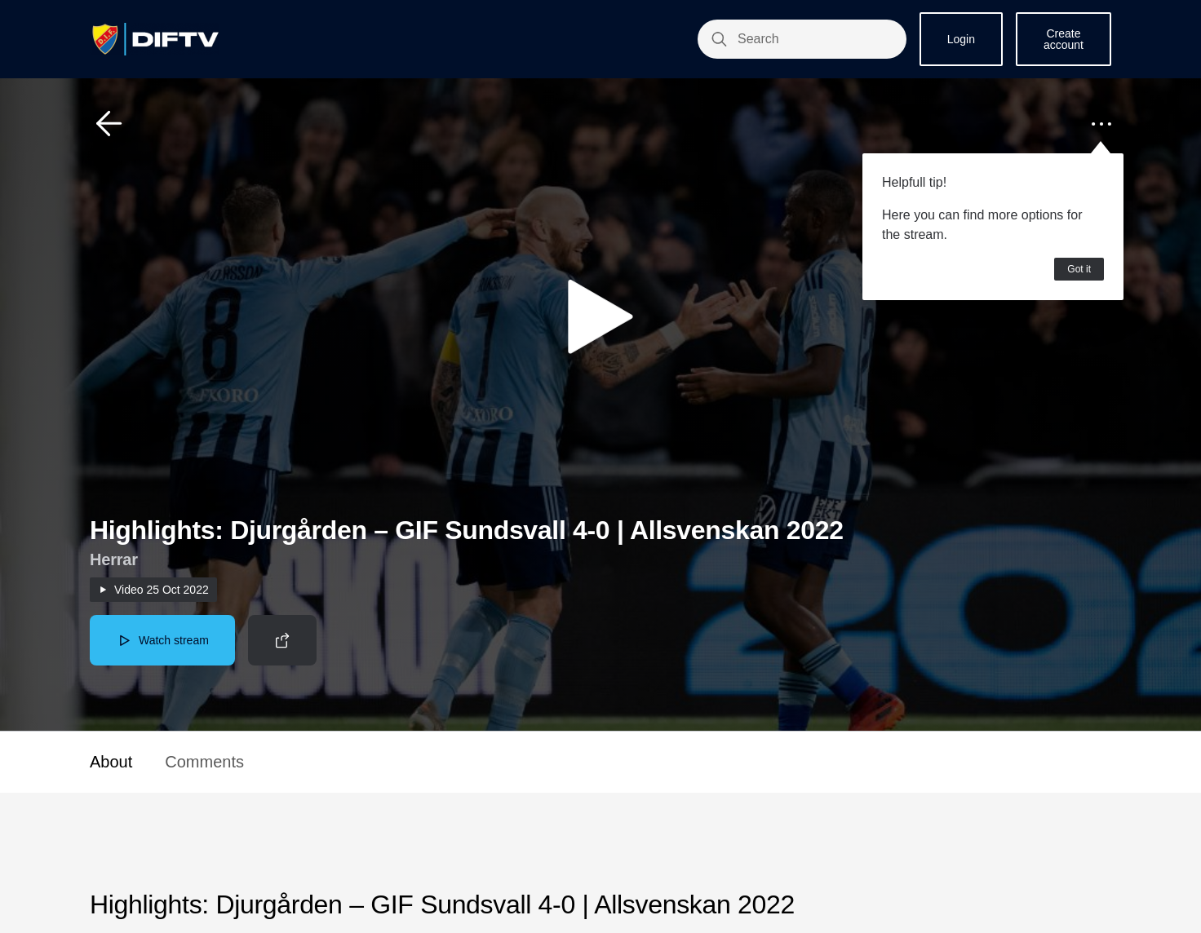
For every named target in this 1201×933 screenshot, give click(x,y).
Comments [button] (204, 762)
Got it (1079, 269)
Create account (1064, 39)
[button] (109, 124)
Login (961, 39)
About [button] (111, 762)
